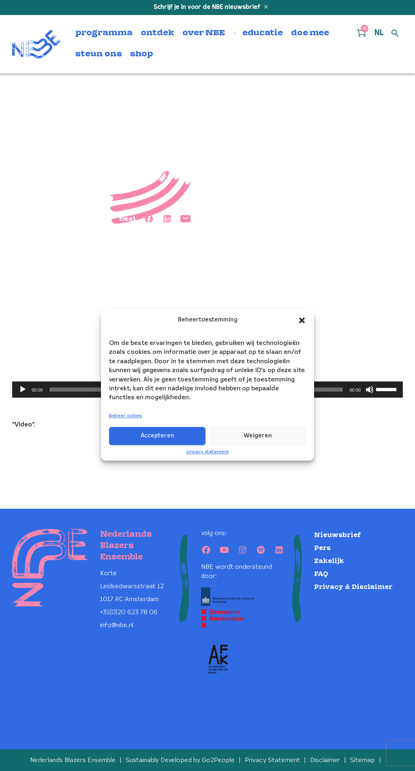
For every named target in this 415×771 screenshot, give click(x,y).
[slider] (387, 388)
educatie (262, 33)
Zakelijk (329, 561)
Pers (322, 548)
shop (141, 54)
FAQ (321, 574)
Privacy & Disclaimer (353, 587)
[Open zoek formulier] (395, 33)
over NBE (203, 33)
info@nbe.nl (116, 625)
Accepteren (157, 436)
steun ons (98, 54)
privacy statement (207, 452)
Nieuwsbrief (337, 535)
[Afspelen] (23, 390)
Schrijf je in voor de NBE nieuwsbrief (208, 7)
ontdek (157, 33)
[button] (302, 320)
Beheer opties (125, 415)
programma (104, 33)
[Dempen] (370, 390)
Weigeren (258, 436)
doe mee (310, 33)
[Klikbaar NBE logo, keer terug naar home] (37, 44)
